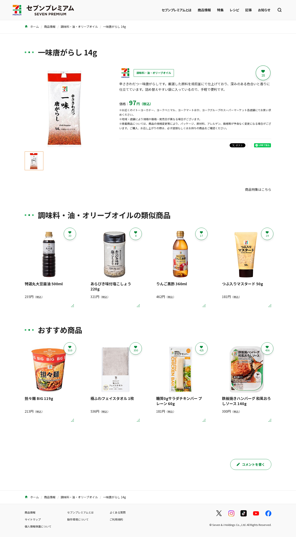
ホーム (32, 26)
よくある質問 (118, 512)
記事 (248, 9)
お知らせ (264, 9)
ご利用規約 (116, 519)
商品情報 (204, 9)
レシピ (234, 9)
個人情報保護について (38, 526)
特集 (220, 9)
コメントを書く (251, 464)
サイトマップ (33, 519)
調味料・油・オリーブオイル (79, 26)
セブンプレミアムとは (177, 9)
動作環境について (78, 519)
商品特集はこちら (258, 189)
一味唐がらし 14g (114, 26)
